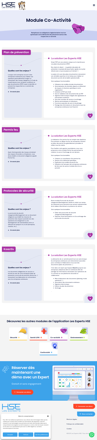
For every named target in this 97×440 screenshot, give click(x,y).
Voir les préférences (41, 434)
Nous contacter (87, 414)
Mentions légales (72, 419)
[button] (48, 416)
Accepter (10, 434)
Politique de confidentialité (75, 424)
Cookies (69, 429)
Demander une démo (24, 392)
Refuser (25, 434)
